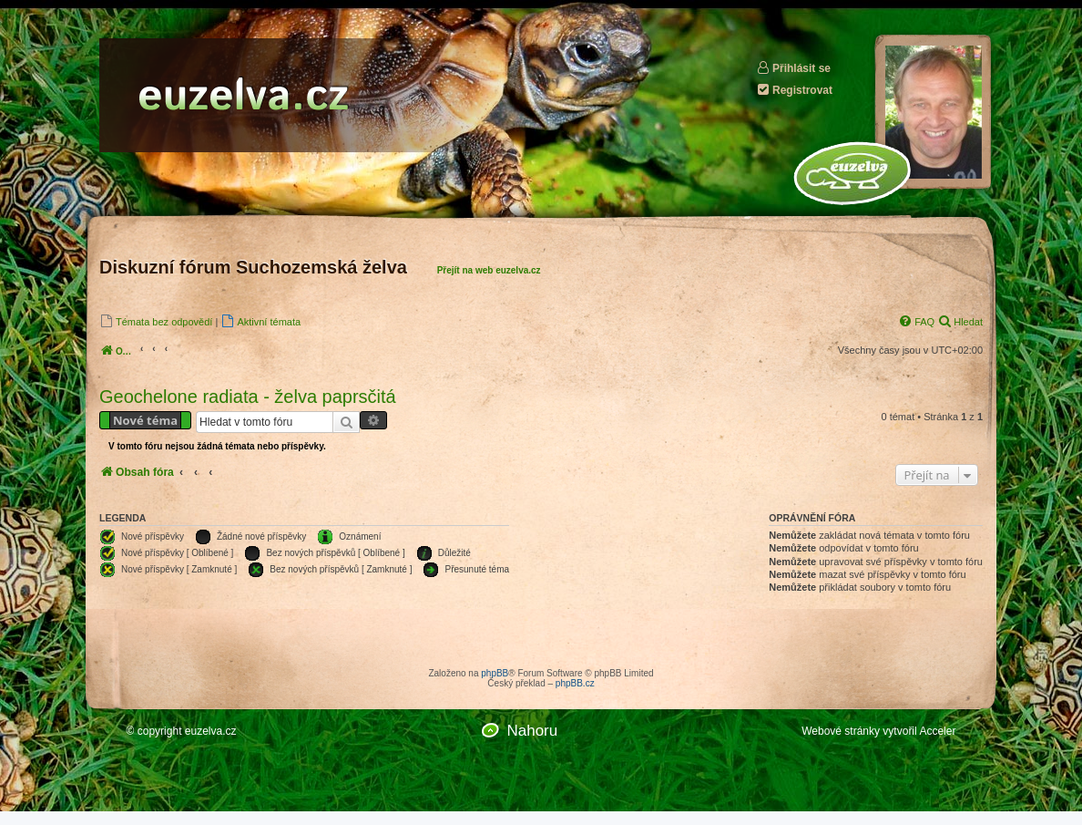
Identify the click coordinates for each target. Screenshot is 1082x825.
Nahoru (531, 730)
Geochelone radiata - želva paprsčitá (247, 397)
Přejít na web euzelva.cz (489, 270)
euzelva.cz (211, 731)
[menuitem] (155, 321)
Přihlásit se (793, 68)
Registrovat (794, 90)
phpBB (494, 673)
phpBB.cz (575, 683)
